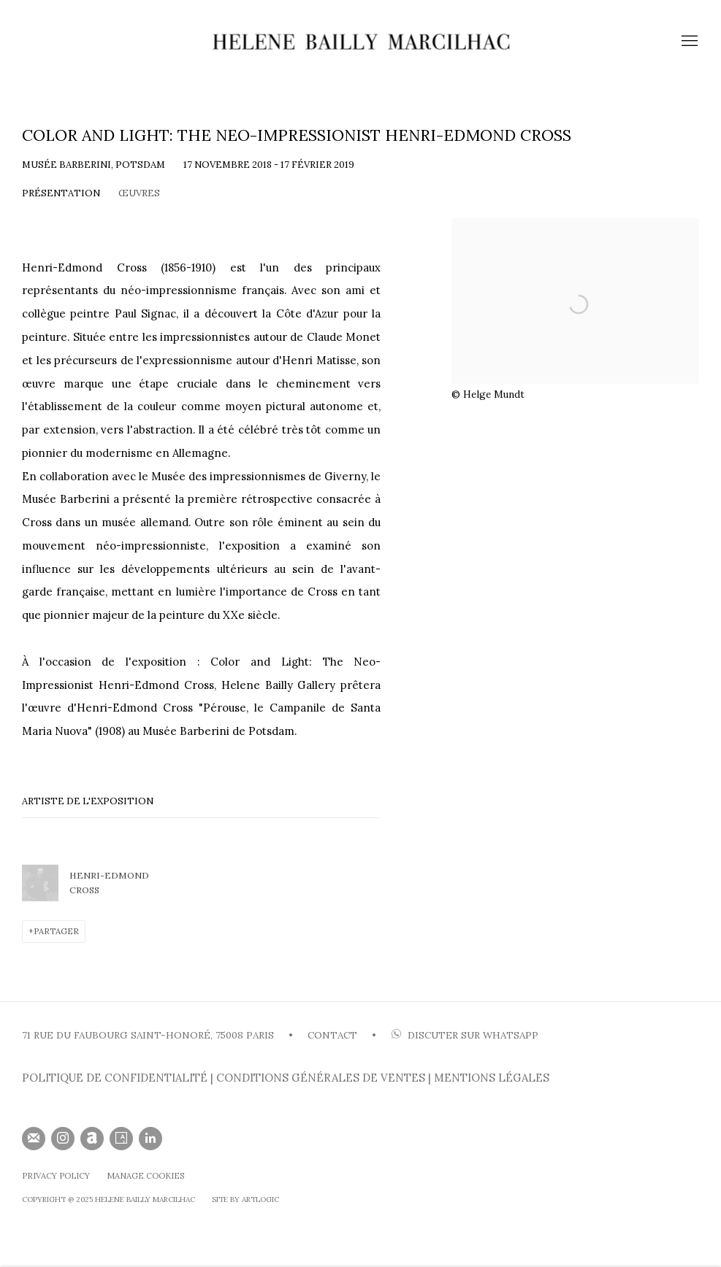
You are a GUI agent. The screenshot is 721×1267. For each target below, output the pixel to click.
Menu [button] (688, 42)
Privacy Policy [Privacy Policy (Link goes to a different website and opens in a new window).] (56, 1176)
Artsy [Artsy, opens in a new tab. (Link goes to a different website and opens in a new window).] (121, 1138)
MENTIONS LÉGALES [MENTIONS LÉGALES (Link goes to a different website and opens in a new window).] (491, 1078)
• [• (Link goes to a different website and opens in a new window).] (372, 1035)
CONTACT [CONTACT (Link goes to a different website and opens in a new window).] (332, 1035)
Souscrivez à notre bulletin (33, 1138)
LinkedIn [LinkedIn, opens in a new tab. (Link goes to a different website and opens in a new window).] (150, 1138)
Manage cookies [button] (145, 1176)
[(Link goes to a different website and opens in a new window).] (389, 1035)
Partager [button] (56, 931)
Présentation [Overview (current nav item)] (61, 193)
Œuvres (139, 193)
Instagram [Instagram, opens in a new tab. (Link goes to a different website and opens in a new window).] (63, 1138)
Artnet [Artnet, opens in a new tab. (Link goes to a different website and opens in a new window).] (92, 1138)
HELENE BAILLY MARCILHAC (361, 41)
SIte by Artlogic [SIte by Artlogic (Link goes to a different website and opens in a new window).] (245, 1199)
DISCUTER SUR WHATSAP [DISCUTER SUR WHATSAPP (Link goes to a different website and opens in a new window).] (464, 1035)
